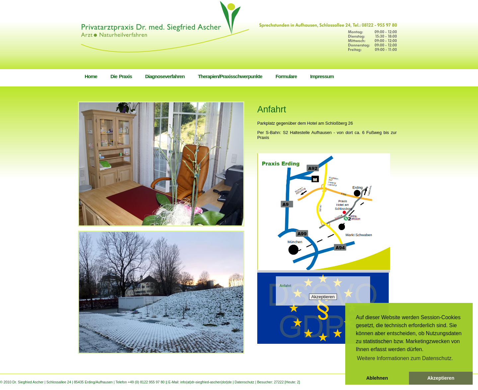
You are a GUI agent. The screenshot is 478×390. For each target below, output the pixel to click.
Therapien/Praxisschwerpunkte (230, 76)
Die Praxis (121, 76)
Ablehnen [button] (377, 378)
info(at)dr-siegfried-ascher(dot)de (206, 382)
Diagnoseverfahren (165, 76)
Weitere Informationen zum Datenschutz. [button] (405, 358)
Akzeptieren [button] (440, 378)
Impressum (322, 76)
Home (91, 76)
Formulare (286, 76)
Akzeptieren (323, 296)
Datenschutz (245, 382)
